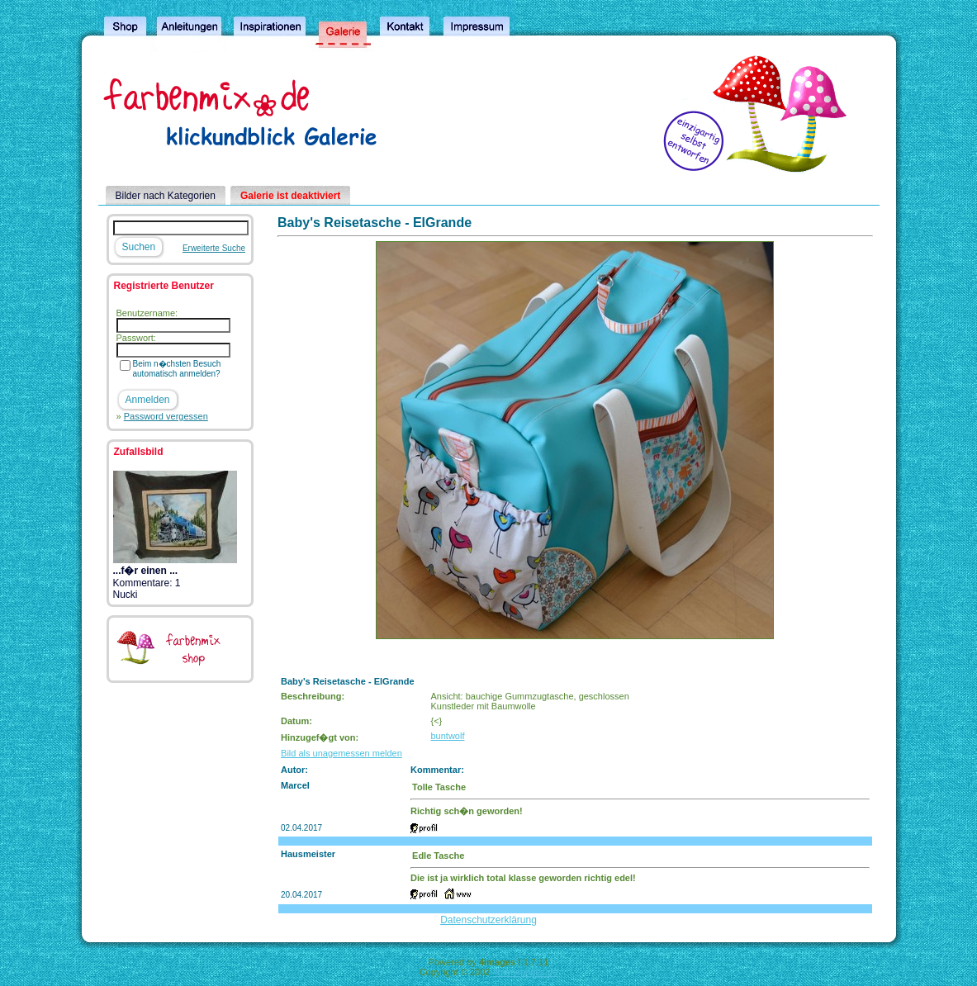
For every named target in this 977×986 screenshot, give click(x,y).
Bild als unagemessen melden (341, 753)
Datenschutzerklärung (488, 920)
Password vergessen (166, 416)
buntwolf (447, 736)
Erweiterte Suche (214, 248)
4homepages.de (524, 972)
